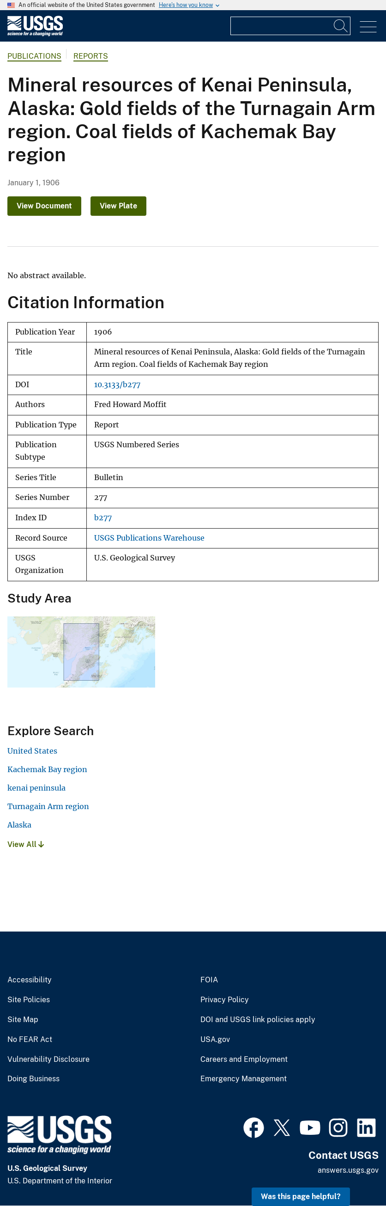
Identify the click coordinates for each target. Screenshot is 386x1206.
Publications (34, 56)
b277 (103, 517)
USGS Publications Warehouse (149, 538)
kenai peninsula (36, 787)
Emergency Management (243, 1079)
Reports (90, 56)
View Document (44, 205)
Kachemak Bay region (47, 769)
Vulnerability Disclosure (48, 1059)
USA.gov (215, 1039)
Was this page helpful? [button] (301, 1196)
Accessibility (29, 980)
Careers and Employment (244, 1059)
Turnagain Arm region (48, 806)
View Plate (118, 205)
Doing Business (33, 1079)
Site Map (22, 1020)
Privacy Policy (224, 1000)
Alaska (19, 824)
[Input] (290, 26)
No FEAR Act (29, 1039)
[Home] (35, 34)
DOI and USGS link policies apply (257, 1020)
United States (32, 750)
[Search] (341, 26)
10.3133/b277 (117, 384)
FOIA (209, 980)
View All (25, 844)
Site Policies (28, 1000)
